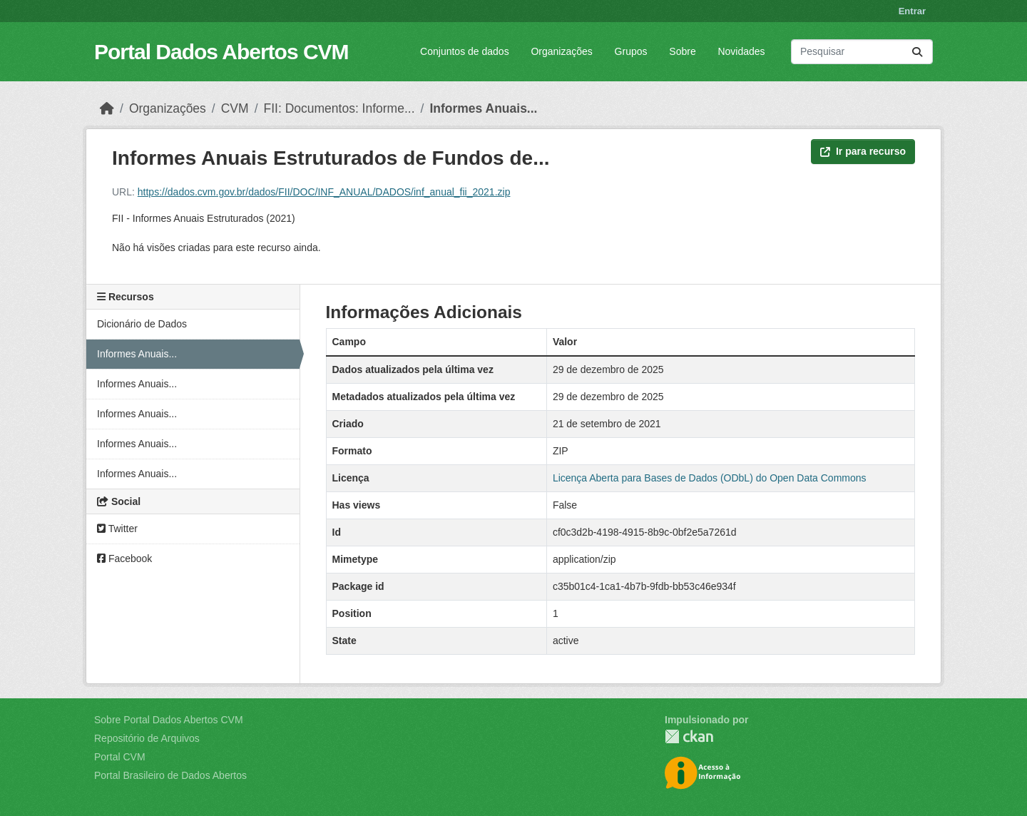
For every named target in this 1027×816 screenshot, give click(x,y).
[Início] (107, 108)
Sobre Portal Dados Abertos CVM (168, 719)
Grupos (631, 51)
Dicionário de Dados (142, 324)
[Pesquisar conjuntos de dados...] (862, 51)
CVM (235, 108)
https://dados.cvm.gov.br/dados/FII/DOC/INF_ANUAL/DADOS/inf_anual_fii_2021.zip (324, 192)
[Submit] (917, 51)
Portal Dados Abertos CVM (221, 51)
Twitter (117, 528)
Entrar (912, 11)
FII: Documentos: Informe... (339, 108)
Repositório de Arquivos (147, 738)
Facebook (124, 558)
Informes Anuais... (483, 108)
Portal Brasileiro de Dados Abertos (170, 775)
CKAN (689, 736)
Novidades (741, 51)
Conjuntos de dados (464, 51)
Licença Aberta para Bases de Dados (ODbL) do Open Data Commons (710, 478)
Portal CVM (119, 757)
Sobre (682, 51)
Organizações (561, 51)
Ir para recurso (863, 151)
